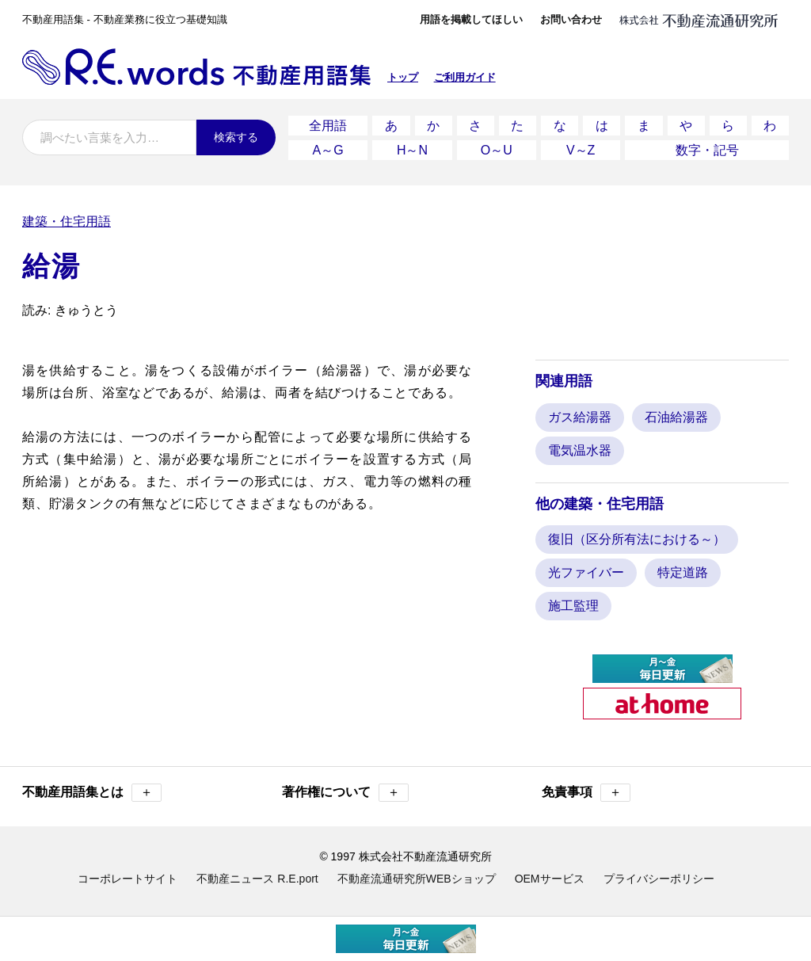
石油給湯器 (676, 417)
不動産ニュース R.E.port (257, 878)
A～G (328, 150)
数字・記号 (707, 150)
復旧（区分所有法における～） (636, 539)
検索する (236, 137)
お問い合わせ (571, 19)
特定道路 (682, 572)
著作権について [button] (345, 793)
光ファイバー (586, 572)
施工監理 (573, 605)
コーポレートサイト (127, 878)
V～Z (580, 150)
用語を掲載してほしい (471, 19)
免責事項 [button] (586, 793)
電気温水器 (579, 450)
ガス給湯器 (579, 417)
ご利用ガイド (465, 77)
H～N (412, 150)
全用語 (328, 125)
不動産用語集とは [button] (92, 793)
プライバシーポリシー (658, 878)
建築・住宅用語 (66, 221)
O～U (496, 150)
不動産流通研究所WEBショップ (416, 878)
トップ (402, 77)
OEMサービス (549, 878)
